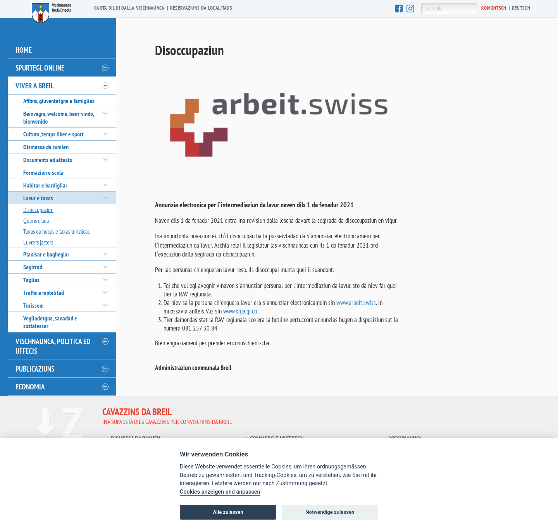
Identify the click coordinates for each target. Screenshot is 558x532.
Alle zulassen (228, 512)
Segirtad (32, 267)
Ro (493, 8)
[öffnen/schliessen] (104, 68)
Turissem (33, 305)
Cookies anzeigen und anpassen (220, 492)
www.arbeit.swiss (356, 302)
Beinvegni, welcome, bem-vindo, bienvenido (58, 117)
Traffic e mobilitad (43, 292)
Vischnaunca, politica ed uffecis (53, 346)
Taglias (31, 280)
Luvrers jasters (38, 242)
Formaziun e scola (43, 172)
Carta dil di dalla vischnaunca (129, 8)
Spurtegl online (40, 67)
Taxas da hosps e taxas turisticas (56, 231)
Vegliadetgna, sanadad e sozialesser (50, 322)
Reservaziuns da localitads (201, 8)
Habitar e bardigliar (45, 185)
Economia (30, 386)
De (521, 8)
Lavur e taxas (38, 198)
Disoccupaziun (38, 209)
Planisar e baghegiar (46, 254)
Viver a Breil (35, 85)
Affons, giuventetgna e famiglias (59, 101)
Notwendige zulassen (329, 512)
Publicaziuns (35, 369)
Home (24, 50)
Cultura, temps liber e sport (53, 134)
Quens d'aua (36, 220)
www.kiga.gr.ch (240, 310)
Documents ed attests (47, 160)
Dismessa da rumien (46, 147)
